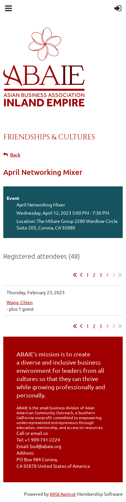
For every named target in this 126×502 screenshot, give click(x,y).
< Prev (81, 275)
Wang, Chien (20, 302)
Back (15, 155)
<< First (75, 275)
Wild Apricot (63, 494)
